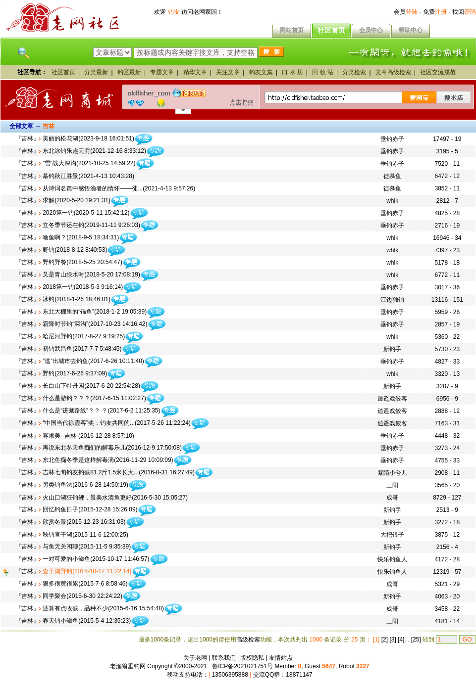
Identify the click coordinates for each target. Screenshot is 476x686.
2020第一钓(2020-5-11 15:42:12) (86, 212)
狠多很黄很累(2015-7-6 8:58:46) (85, 583)
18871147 (299, 674)
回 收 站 (322, 72)
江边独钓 (392, 299)
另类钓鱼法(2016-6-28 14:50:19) (85, 484)
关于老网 (195, 657)
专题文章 (162, 72)
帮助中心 (411, 30)
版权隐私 (252, 657)
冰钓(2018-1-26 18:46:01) (76, 299)
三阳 (392, 485)
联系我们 (224, 657)
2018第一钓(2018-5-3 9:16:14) (83, 286)
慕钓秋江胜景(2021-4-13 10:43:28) (88, 176)
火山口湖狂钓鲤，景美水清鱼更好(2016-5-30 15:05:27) (115, 497)
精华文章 (195, 72)
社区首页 (331, 30)
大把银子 (392, 534)
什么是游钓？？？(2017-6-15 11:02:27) (94, 398)
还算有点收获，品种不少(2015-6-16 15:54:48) (103, 608)
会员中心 (371, 30)
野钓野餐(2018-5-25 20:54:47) (82, 262)
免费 (435, 11)
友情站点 (281, 657)
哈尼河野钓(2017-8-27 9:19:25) (84, 336)
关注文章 (228, 72)
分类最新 (96, 72)
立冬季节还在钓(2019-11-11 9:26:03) (91, 225)
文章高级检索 (393, 72)
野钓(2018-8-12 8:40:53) (75, 249)
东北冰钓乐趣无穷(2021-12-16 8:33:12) (94, 150)
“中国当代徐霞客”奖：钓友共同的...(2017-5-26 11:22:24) (117, 422)
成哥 (392, 497)
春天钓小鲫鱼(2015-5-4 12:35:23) (87, 620)
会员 (406, 11)
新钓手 (392, 349)
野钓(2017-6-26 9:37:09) (75, 373)
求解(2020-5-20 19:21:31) (76, 200)
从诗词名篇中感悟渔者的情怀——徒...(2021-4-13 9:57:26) (119, 188)
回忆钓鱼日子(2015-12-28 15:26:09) (90, 509)
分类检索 (354, 72)
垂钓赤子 (392, 139)
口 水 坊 (292, 72)
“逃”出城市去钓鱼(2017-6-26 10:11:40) (93, 361)
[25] (416, 639)
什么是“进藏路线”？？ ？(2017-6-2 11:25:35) (101, 410)
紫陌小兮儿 (392, 472)
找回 (464, 11)
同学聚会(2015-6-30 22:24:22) (82, 596)
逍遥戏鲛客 (392, 398)
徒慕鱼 (392, 176)
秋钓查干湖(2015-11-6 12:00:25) (85, 534)
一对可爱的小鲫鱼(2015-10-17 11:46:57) (96, 558)
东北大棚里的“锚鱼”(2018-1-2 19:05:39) (95, 311)
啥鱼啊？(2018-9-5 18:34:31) (81, 237)
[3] (392, 639)
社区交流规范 (438, 72)
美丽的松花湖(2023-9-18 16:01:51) (88, 138)
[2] (384, 639)
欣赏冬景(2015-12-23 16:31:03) (84, 521)
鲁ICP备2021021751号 (242, 666)
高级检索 (248, 639)
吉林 (27, 138)
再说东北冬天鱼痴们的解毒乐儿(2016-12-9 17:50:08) (112, 447)
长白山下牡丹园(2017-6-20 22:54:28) (91, 385)
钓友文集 (261, 72)
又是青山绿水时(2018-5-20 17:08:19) (91, 274)
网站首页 (292, 30)
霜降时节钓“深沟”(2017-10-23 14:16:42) (95, 323)
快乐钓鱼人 (392, 559)
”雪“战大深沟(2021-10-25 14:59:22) (89, 163)
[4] (401, 639)
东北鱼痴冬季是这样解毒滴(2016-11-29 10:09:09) (108, 460)
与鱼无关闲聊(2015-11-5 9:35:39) (87, 546)
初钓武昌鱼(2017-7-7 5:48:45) (82, 348)
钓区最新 (129, 72)
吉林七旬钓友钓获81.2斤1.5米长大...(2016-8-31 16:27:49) (119, 472)
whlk (392, 200)
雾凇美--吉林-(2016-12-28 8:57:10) (88, 435)
